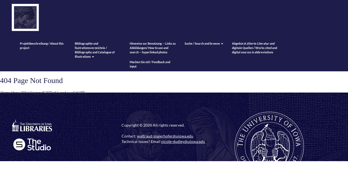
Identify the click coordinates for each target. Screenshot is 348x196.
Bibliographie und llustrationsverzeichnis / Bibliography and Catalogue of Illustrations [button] (95, 50)
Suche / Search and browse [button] (204, 43)
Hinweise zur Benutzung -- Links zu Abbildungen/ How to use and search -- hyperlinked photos (153, 48)
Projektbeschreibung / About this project (42, 46)
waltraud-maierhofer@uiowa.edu (165, 136)
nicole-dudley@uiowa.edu (183, 141)
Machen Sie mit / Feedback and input (150, 64)
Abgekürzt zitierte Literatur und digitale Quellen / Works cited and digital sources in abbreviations (254, 48)
